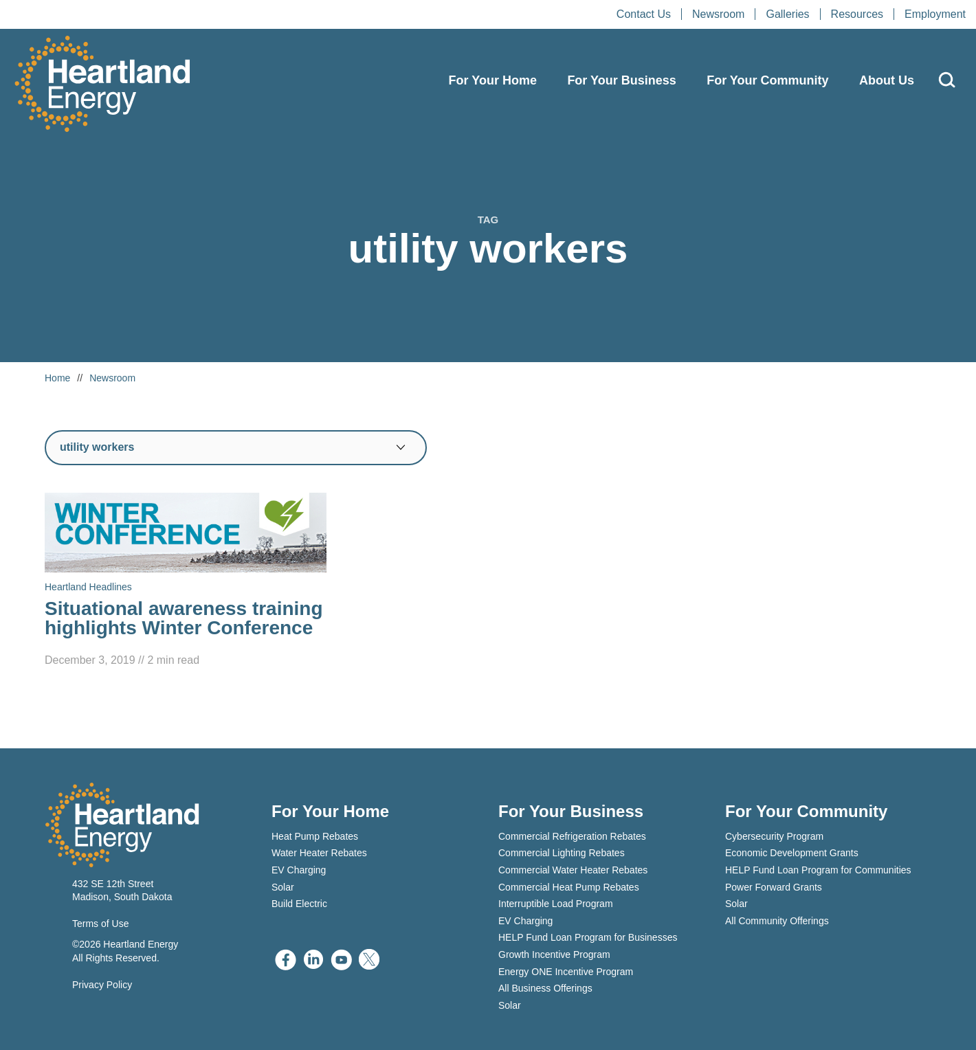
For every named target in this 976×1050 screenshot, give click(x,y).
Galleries (787, 14)
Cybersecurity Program (774, 836)
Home (57, 377)
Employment (935, 14)
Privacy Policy (102, 984)
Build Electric (299, 903)
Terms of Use (100, 923)
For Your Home (493, 80)
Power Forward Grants (773, 887)
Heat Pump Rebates (314, 836)
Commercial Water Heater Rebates (572, 869)
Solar (282, 887)
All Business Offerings (545, 988)
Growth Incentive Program (554, 954)
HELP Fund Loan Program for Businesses (587, 937)
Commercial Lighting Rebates (561, 852)
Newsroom (718, 14)
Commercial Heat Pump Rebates (568, 887)
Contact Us (644, 14)
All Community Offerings (777, 920)
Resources (857, 14)
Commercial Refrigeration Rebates (572, 836)
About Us (886, 80)
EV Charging (298, 869)
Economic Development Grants (791, 852)
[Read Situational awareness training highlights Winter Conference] (185, 581)
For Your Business (621, 80)
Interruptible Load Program (555, 903)
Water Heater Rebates (319, 852)
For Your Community (767, 80)
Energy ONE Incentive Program (565, 971)
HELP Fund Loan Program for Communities (818, 869)
